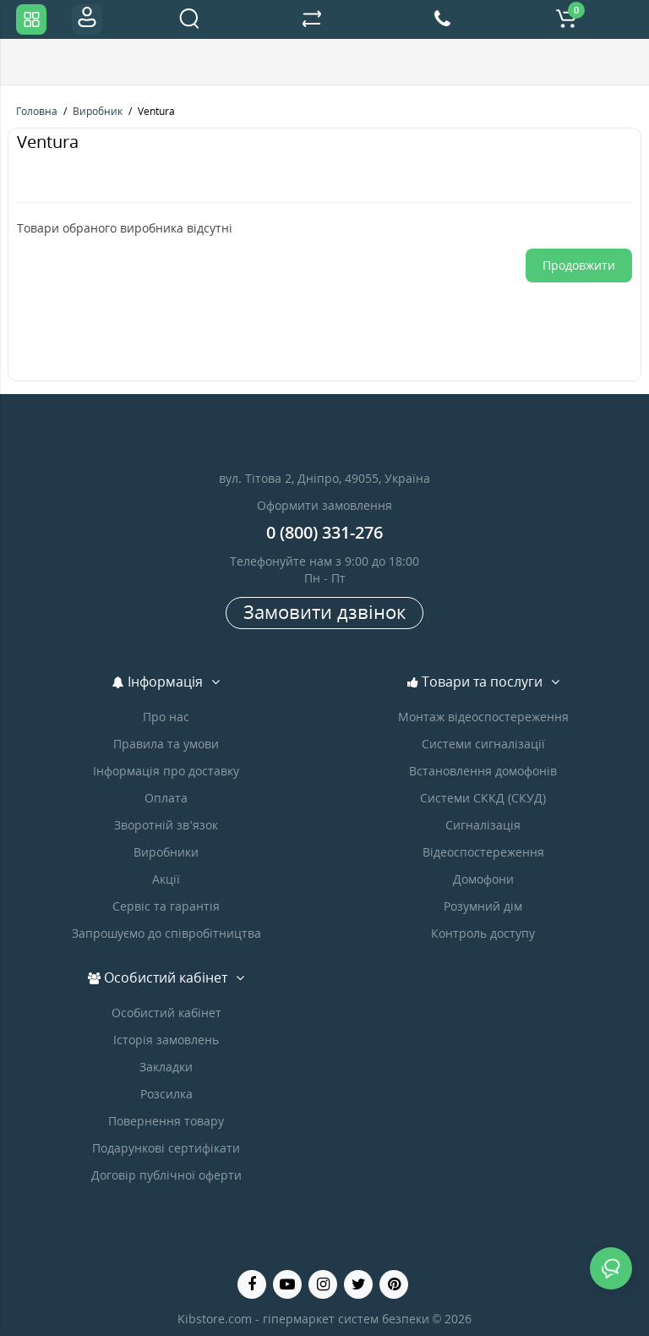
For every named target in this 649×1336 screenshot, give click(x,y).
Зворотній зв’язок (165, 825)
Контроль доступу (483, 933)
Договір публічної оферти (166, 1175)
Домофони (483, 879)
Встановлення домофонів (483, 771)
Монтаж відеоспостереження (483, 717)
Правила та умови (166, 744)
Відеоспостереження (483, 852)
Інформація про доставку (166, 771)
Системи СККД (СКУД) (483, 798)
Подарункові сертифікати (166, 1148)
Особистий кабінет (166, 1013)
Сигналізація (483, 825)
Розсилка (166, 1094)
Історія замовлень (166, 1040)
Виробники (166, 852)
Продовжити (579, 265)
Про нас (166, 717)
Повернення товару (166, 1121)
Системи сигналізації (483, 744)
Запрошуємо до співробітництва (166, 933)
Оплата (166, 798)
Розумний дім (483, 906)
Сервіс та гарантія (166, 906)
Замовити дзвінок (324, 611)
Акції (166, 879)
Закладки (166, 1067)
